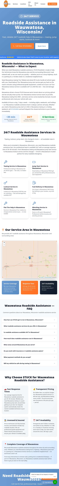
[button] (30, 257)
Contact (43, 4)
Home (8, 4)
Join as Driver (30, 4)
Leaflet (41, 277)
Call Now (52, 4)
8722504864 (15, 109)
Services (15, 4)
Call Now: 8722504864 (22, 46)
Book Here (42, 46)
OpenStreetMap (48, 277)
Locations (23, 4)
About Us (36, 4)
